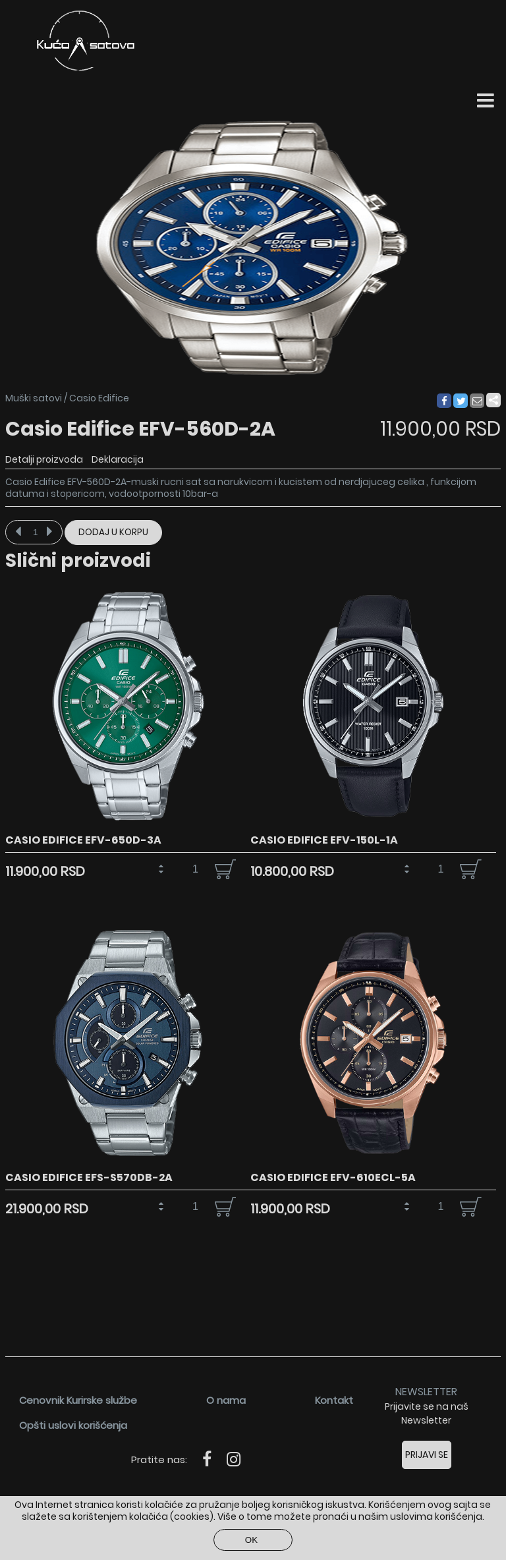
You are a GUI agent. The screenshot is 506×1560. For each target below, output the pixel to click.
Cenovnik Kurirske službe (78, 1400)
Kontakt (334, 1400)
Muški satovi (33, 398)
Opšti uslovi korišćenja (73, 1425)
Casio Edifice (99, 398)
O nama (226, 1400)
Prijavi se (426, 1454)
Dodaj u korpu (113, 532)
